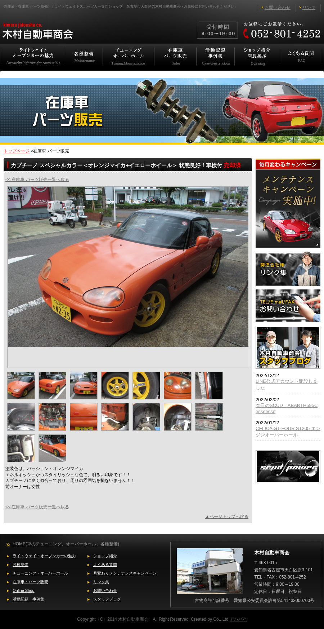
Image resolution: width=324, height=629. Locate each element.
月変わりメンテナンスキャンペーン (125, 573)
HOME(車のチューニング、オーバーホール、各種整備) (66, 543)
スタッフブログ (107, 599)
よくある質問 (105, 564)
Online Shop (24, 590)
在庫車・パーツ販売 (30, 582)
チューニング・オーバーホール (40, 573)
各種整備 (20, 564)
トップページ (17, 151)
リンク (308, 7)
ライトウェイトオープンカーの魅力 (44, 556)
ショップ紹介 (105, 556)
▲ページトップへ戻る (226, 516)
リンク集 (101, 582)
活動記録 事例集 (28, 599)
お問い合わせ (278, 7)
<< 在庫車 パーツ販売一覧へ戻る (37, 179)
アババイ (238, 619)
